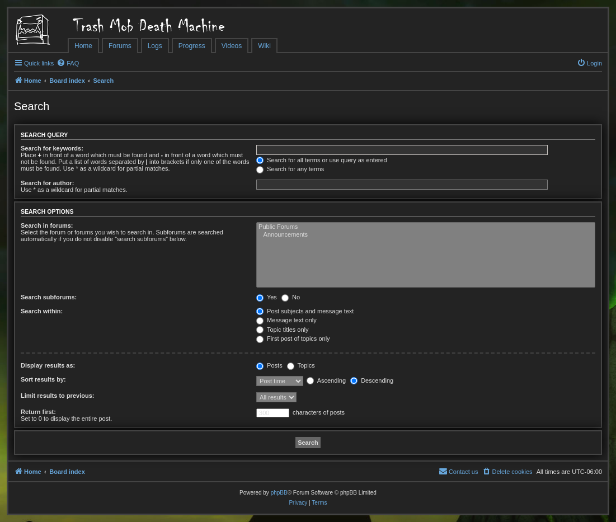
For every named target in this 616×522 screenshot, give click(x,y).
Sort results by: (43, 379)
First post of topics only (293, 338)
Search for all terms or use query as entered (321, 160)
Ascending (326, 380)
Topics (301, 365)
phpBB (279, 493)
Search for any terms (290, 169)
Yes (266, 297)
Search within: (42, 311)
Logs (155, 46)
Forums (120, 46)
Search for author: (47, 183)
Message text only (286, 320)
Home (83, 46)
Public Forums (425, 227)
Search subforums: (49, 297)
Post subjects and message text (305, 311)
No (290, 297)
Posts (269, 365)
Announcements (425, 235)
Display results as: (48, 365)
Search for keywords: (52, 148)
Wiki (264, 46)
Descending (371, 380)
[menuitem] (68, 63)
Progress (191, 46)
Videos (232, 46)
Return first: (38, 411)
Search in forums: (47, 225)
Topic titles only (282, 329)
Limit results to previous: (57, 395)
